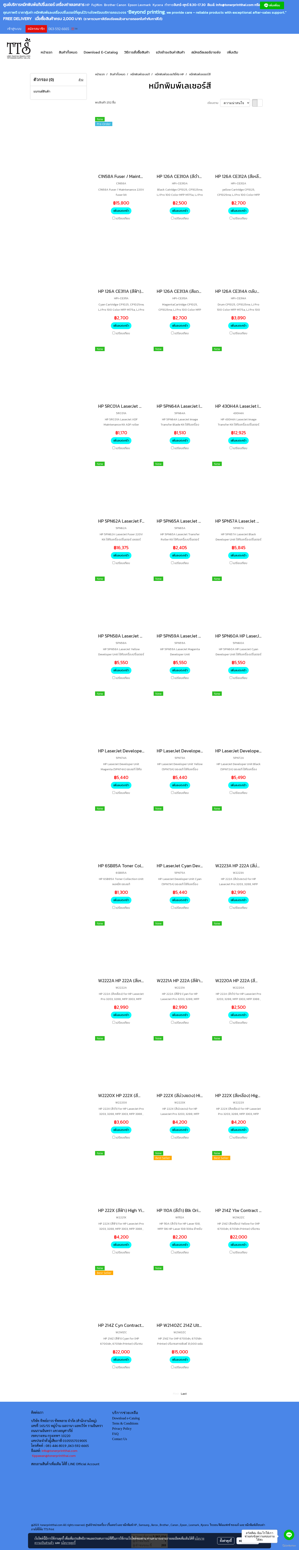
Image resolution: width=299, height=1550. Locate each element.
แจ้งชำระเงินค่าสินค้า (170, 52)
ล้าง (80, 80)
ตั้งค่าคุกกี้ (226, 1541)
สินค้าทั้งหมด (68, 52)
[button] (247, 52)
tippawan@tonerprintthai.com (54, 1455)
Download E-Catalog (101, 52)
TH (74, 29)
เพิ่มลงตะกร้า (121, 211)
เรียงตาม (213, 103)
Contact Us (119, 1439)
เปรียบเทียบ (123, 218)
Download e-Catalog (126, 1418)
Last (184, 1394)
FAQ (115, 1434)
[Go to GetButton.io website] (289, 1545)
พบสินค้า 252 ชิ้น (105, 102)
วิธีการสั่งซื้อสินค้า (137, 52)
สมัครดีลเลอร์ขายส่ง (206, 52)
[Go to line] (289, 1535)
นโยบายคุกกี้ (68, 1543)
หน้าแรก (46, 52)
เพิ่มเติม (232, 52)
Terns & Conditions (125, 1423)
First (176, 1394)
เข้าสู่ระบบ (14, 29)
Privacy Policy (122, 1428)
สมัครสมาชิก (36, 29)
